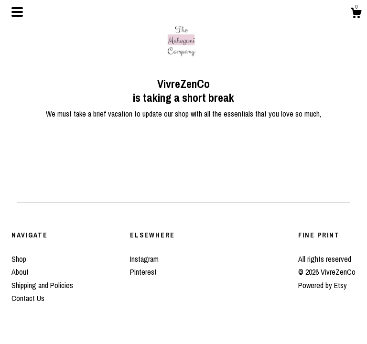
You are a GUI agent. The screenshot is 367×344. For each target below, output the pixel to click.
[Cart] (356, 14)
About (20, 272)
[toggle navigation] (17, 12)
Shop (18, 259)
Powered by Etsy (322, 285)
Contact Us (27, 298)
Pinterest (143, 272)
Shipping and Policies (42, 285)
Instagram (144, 259)
